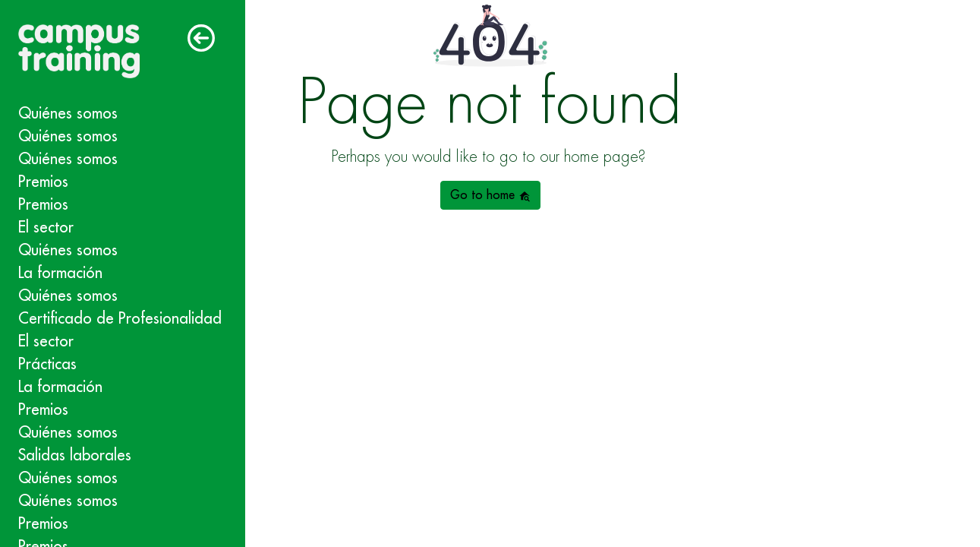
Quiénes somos (68, 114)
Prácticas (47, 364)
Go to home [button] (490, 195)
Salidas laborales (74, 455)
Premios (43, 182)
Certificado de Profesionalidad (120, 319)
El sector (46, 228)
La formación (60, 273)
